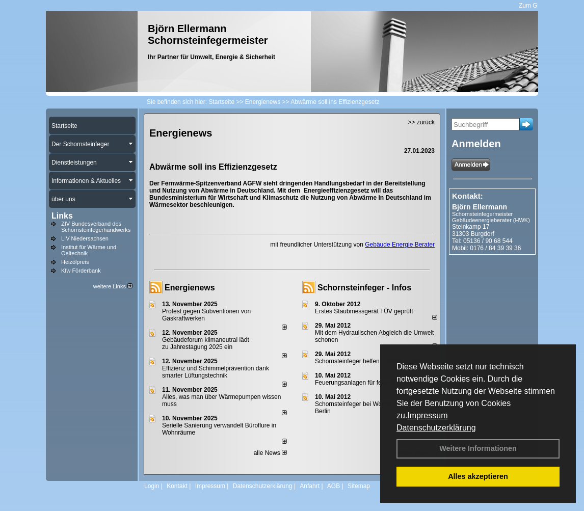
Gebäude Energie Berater (400, 244)
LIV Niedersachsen (85, 238)
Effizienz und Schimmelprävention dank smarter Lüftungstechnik (215, 372)
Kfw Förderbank (81, 270)
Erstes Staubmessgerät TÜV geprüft (364, 311)
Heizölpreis (75, 262)
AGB (333, 486)
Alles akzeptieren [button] (478, 476)
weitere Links (112, 286)
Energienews (190, 287)
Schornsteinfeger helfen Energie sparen (368, 361)
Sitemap (359, 486)
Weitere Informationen (478, 448)
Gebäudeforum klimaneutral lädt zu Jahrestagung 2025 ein (205, 343)
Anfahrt (310, 486)
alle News (270, 452)
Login (151, 486)
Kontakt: (467, 196)
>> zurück (421, 122)
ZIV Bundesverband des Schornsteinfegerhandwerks (95, 227)
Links (62, 215)
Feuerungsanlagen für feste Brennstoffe (368, 382)
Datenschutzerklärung (436, 427)
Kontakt (177, 486)
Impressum (427, 415)
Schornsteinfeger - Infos (364, 287)
